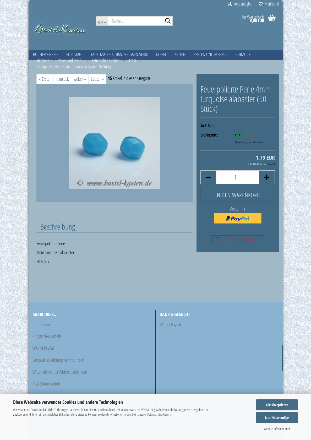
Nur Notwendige (277, 417)
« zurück (62, 80)
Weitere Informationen (277, 428)
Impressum (41, 325)
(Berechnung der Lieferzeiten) (249, 143)
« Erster (45, 80)
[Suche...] (102, 21)
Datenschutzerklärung (159, 414)
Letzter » (97, 80)
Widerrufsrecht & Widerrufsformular (59, 373)
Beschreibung (57, 227)
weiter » (80, 80)
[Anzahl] (237, 178)
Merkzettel (269, 4)
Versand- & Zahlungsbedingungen (58, 361)
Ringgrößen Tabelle (47, 337)
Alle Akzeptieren (277, 404)
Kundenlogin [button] (239, 4)
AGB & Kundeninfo (46, 385)
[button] (208, 178)
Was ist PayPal (43, 349)
